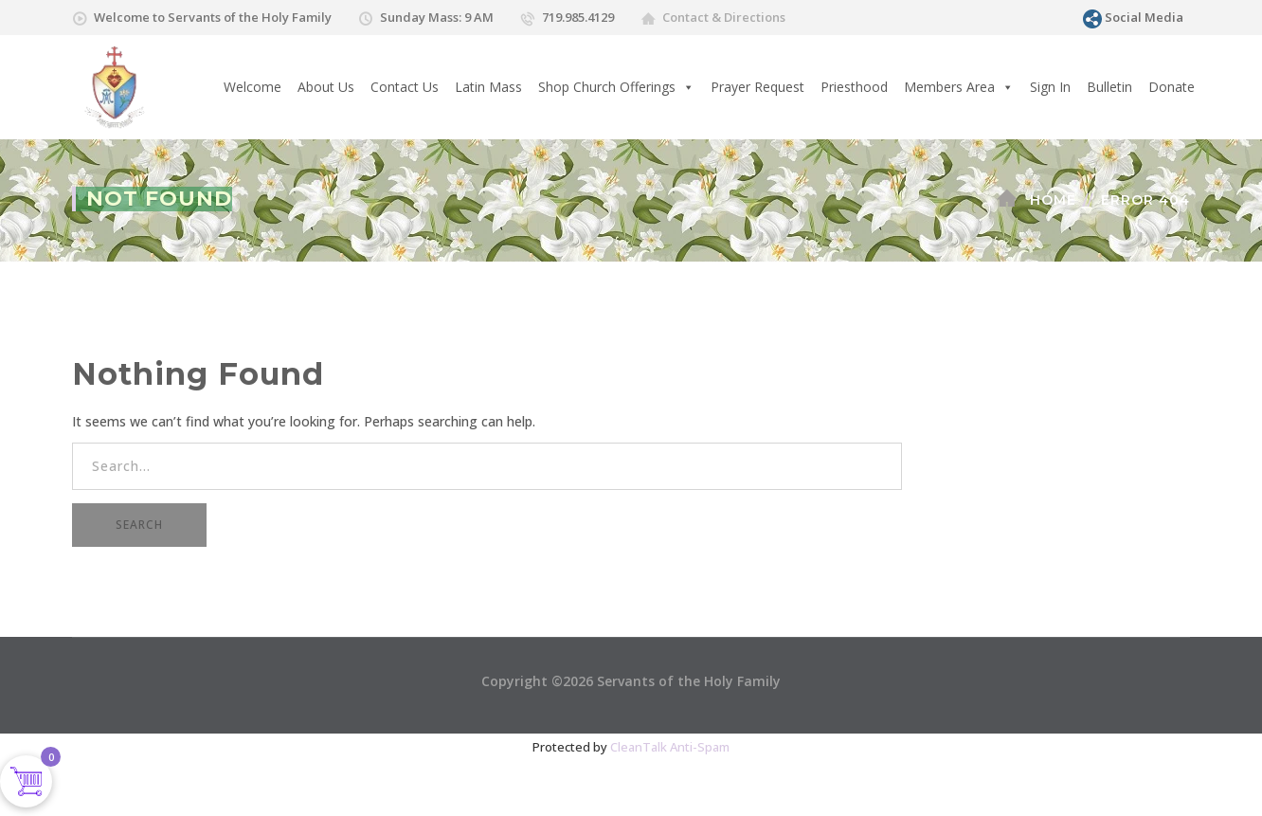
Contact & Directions (723, 17)
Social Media (1144, 17)
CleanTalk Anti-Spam (670, 746)
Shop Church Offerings (616, 87)
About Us (325, 87)
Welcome (252, 87)
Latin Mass (488, 87)
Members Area (959, 87)
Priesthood (854, 87)
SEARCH (139, 525)
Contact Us (404, 87)
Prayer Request (757, 87)
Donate (1171, 87)
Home (1053, 200)
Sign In (1050, 87)
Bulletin (1109, 87)
